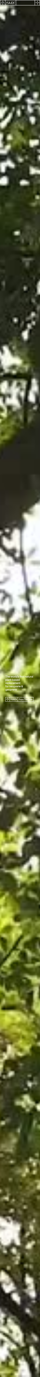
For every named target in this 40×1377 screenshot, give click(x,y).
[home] (8, 2)
